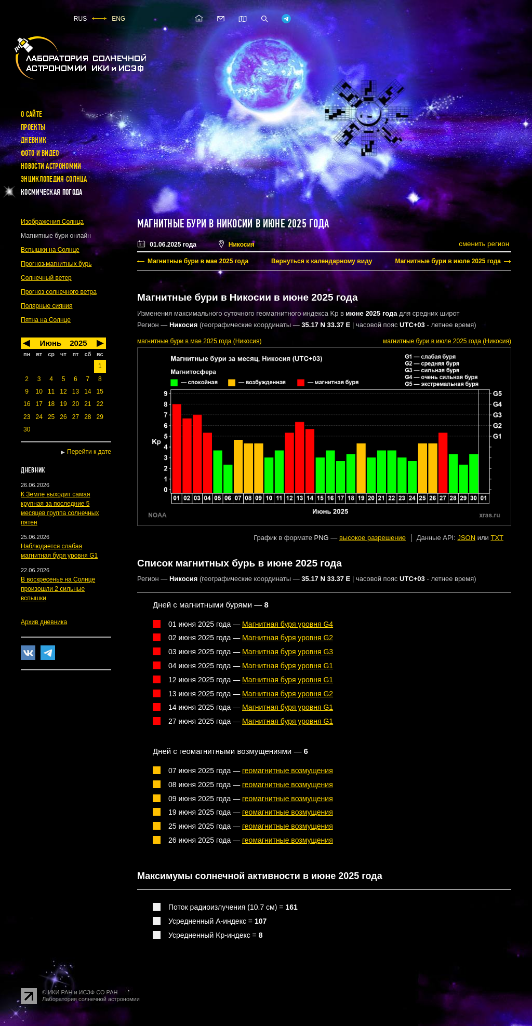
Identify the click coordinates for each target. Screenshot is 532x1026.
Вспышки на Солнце (50, 249)
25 (51, 417)
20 (75, 404)
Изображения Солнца (52, 221)
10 (38, 391)
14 (87, 391)
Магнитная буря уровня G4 (287, 624)
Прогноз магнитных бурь (56, 263)
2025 (78, 343)
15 (100, 391)
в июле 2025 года (447, 341)
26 (63, 417)
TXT (496, 538)
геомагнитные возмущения (287, 770)
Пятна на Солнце (46, 319)
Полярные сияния (47, 305)
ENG (118, 18)
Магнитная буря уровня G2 (287, 637)
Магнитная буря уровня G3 (287, 651)
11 (51, 391)
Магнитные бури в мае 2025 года (198, 261)
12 (63, 391)
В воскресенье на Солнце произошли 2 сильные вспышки (58, 589)
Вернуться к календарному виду (321, 261)
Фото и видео (40, 153)
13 (75, 391)
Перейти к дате (89, 451)
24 (38, 417)
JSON (466, 538)
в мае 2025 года (199, 341)
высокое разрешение (372, 538)
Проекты (33, 127)
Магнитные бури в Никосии (194, 224)
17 (38, 404)
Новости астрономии (51, 166)
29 (100, 417)
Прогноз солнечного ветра (59, 291)
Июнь (50, 343)
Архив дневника (44, 622)
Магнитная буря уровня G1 (287, 666)
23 (26, 417)
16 (26, 404)
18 (51, 404)
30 (26, 429)
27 (75, 417)
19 (63, 404)
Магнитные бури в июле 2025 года (448, 261)
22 (100, 404)
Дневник (33, 140)
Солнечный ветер (46, 277)
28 (87, 417)
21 (87, 404)
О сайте (31, 114)
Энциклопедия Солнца (54, 179)
